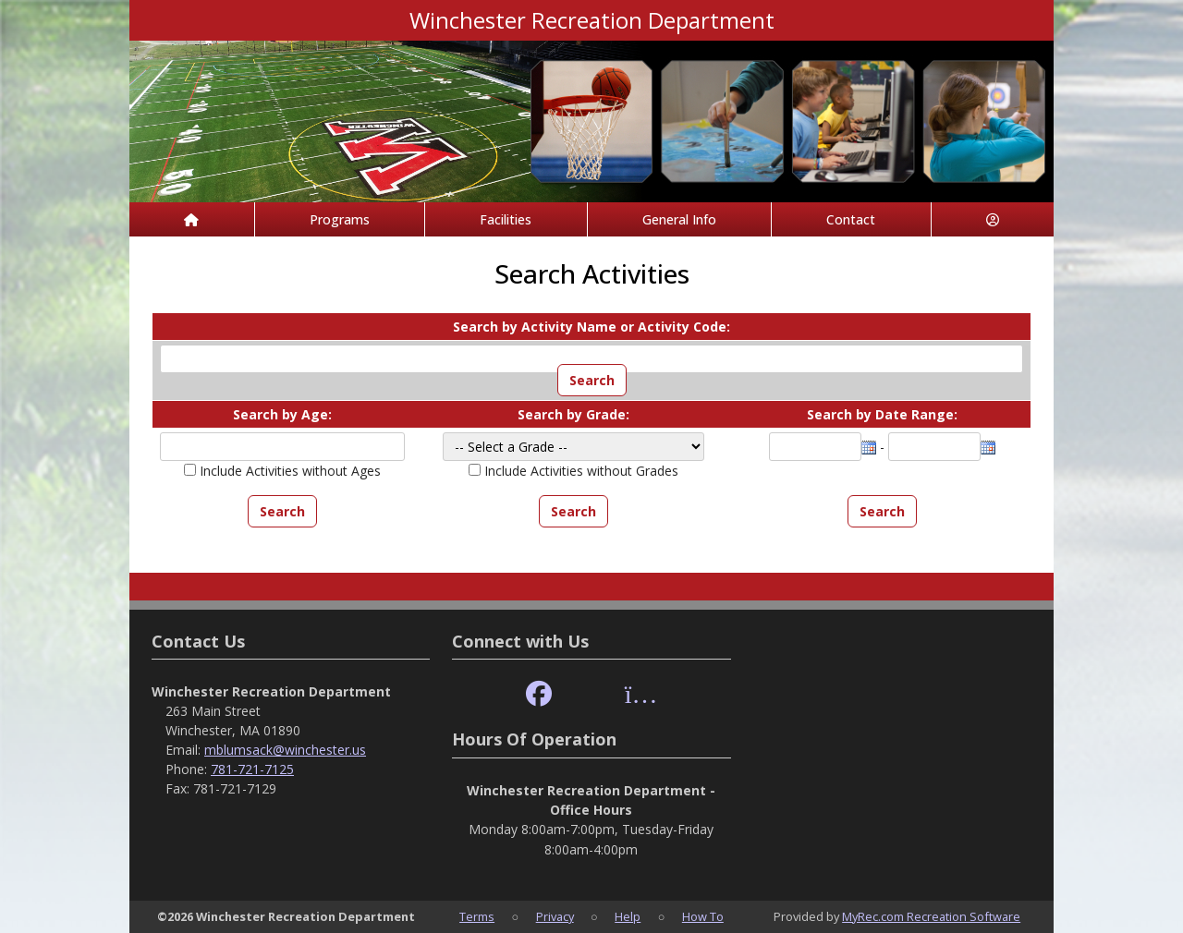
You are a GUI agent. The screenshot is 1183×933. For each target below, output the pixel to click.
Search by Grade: (573, 414)
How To (703, 916)
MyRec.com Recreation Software (931, 916)
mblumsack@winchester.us (285, 749)
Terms (476, 916)
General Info (679, 219)
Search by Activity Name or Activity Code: (591, 326)
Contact (850, 219)
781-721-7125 (252, 769)
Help (627, 916)
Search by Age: (282, 414)
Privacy (555, 916)
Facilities (505, 219)
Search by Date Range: (882, 414)
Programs (340, 219)
